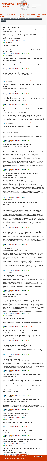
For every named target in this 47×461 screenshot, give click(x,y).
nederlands (33, 14)
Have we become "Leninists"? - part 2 (16, 275)
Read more (31, 41)
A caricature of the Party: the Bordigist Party (18, 422)
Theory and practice (22, 18)
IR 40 (23, 379)
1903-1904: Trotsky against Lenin (14, 249)
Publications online (37, 18)
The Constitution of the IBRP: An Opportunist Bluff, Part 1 (22, 399)
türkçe (28, 14)
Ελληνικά (44, 14)
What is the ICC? (13, 18)
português (39, 14)
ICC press (29, 18)
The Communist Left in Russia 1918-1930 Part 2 (19, 431)
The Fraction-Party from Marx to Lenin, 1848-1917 (20, 331)
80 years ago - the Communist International (17, 144)
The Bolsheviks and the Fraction (14, 318)
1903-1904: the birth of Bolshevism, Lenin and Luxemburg (22, 232)
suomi (43, 16)
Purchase (3, 20)
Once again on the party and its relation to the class (20, 30)
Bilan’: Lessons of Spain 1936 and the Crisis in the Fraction (23, 439)
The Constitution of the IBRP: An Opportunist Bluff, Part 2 (22, 374)
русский (2, 16)
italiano (15, 14)
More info (10, 460)
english (1, 14)
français (6, 14)
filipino (24, 16)
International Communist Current (14, 5)
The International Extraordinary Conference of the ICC (21, 126)
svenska (19, 14)
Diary (2, 18)
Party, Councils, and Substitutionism (15, 413)
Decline (40, 456)
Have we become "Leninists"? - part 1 (16, 294)
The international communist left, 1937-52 (17, 345)
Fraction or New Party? (11, 45)
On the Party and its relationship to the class (18, 73)
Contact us (6, 18)
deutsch (11, 14)
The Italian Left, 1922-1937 (12, 359)
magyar (38, 16)
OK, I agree (36, 456)
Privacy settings (23, 454)
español (24, 14)
